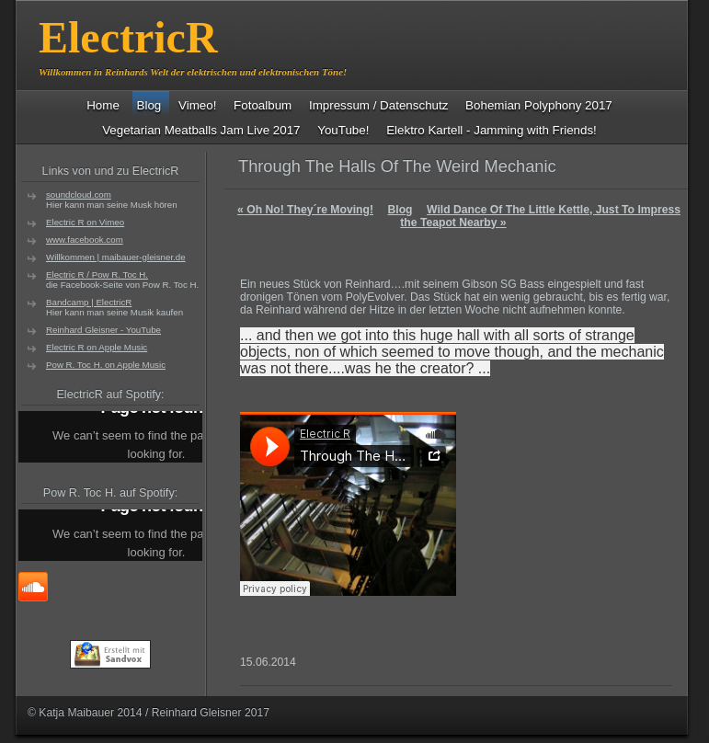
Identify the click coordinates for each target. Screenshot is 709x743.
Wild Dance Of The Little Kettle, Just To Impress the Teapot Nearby (540, 216)
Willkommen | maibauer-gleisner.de (116, 257)
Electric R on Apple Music (96, 347)
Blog (400, 209)
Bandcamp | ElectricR (89, 302)
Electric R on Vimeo (85, 222)
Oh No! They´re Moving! (305, 209)
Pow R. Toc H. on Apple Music (106, 365)
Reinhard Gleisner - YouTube (103, 330)
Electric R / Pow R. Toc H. (97, 274)
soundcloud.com (78, 194)
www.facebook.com (84, 239)
